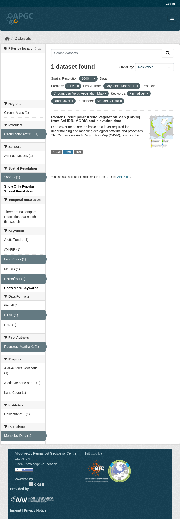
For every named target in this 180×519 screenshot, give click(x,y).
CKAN (36, 484)
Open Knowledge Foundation (36, 464)
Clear (38, 48)
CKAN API (22, 459)
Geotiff (57, 152)
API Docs (123, 176)
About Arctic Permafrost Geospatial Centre (45, 453)
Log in (170, 3)
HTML (68, 152)
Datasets (23, 38)
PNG (78, 152)
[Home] (7, 38)
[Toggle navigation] (172, 18)
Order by (126, 67)
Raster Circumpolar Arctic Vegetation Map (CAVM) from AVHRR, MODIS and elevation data (95, 119)
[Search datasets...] (106, 53)
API (108, 176)
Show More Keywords (21, 288)
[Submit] (168, 53)
